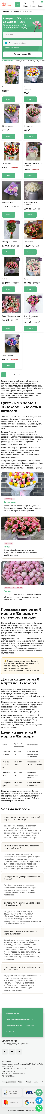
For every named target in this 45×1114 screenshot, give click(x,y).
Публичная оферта (14, 1025)
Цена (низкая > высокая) (25, 61)
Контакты (10, 1031)
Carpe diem (28, 242)
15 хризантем (7, 202)
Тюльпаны (10, 502)
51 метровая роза (9, 242)
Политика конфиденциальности (19, 1019)
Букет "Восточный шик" (11, 316)
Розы (7, 547)
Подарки (17, 11)
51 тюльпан (6, 163)
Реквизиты (29, 1025)
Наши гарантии (12, 1013)
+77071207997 (9, 1041)
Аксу (36, 1082)
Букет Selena (7, 355)
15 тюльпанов (7, 126)
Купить (8, 99)
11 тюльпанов (7, 87)
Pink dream (6, 279)
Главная (5, 11)
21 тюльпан (28, 126)
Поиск (25, 4)
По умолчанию (7, 61)
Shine (26, 279)
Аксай (28, 1082)
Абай (20, 1082)
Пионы (8, 591)
